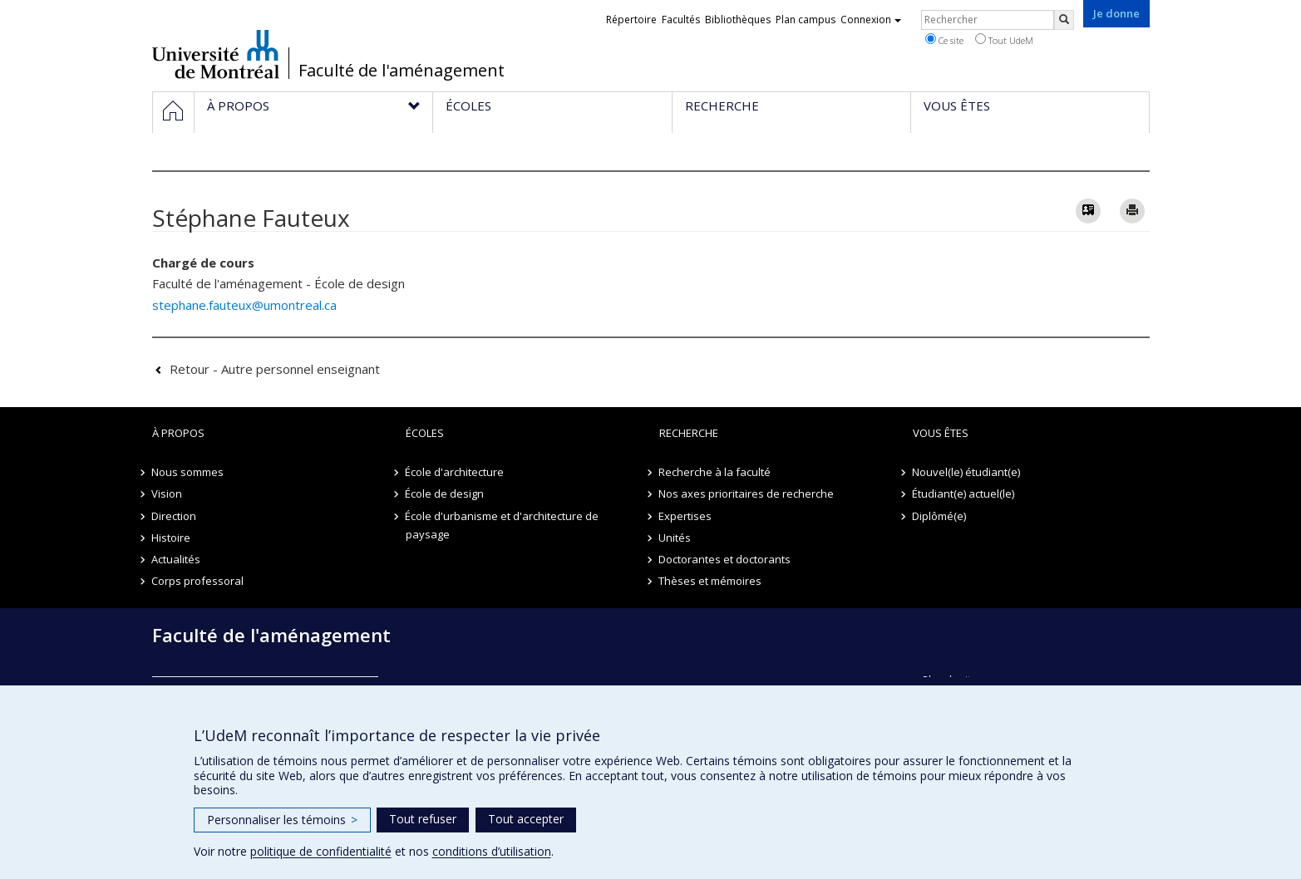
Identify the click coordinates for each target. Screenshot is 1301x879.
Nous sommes (188, 471)
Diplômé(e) (940, 515)
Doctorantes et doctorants (725, 559)
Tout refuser (422, 819)
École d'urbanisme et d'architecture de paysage (502, 525)
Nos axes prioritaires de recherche (747, 493)
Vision (167, 493)
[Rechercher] (1064, 20)
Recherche (688, 432)
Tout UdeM (1004, 40)
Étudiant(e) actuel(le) (964, 493)
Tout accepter (526, 819)
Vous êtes (940, 432)
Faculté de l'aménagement (401, 70)
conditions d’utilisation (491, 851)
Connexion (870, 19)
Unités (675, 537)
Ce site (944, 40)
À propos (178, 432)
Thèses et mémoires (710, 580)
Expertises (685, 515)
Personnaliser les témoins (282, 819)
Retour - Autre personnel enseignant (275, 369)
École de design (445, 493)
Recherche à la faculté (715, 471)
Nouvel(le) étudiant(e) (967, 471)
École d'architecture (455, 471)
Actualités (176, 559)
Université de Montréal (215, 54)
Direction (174, 515)
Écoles (425, 432)
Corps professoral (198, 580)
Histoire (171, 537)
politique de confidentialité (321, 851)
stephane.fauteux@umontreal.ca (244, 305)
